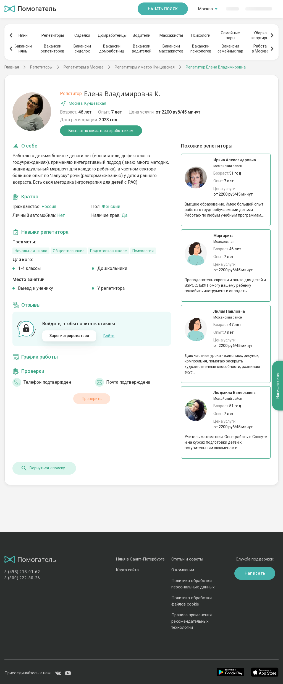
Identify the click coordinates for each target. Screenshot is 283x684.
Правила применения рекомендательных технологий (191, 621)
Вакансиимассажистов (171, 48)
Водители (141, 35)
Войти (108, 336)
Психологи (200, 35)
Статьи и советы (187, 559)
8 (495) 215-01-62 (22, 571)
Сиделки (82, 35)
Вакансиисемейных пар (230, 48)
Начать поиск (163, 9)
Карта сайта (127, 569)
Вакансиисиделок (82, 48)
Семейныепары (230, 35)
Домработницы (112, 35)
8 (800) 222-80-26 (22, 577)
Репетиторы (52, 35)
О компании (182, 569)
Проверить (92, 398)
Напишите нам (277, 385)
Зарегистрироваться (69, 335)
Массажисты (171, 35)
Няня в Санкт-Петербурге (140, 559)
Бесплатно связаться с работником (101, 130)
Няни (23, 35)
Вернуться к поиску (43, 468)
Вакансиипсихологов (200, 48)
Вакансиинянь (23, 48)
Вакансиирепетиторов (52, 48)
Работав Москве (260, 48)
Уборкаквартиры (260, 35)
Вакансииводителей (141, 48)
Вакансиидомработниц (111, 48)
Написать (255, 573)
